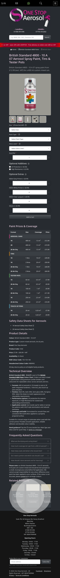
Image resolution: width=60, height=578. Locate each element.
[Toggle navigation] (55, 3)
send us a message (35, 430)
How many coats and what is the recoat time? (26, 451)
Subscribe (46, 562)
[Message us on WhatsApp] (28, 3)
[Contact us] (16, 3)
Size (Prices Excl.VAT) (18, 125)
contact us (24, 476)
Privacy (11, 575)
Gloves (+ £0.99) (14, 206)
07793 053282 (41, 32)
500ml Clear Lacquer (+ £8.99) (19, 197)
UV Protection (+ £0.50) (19, 167)
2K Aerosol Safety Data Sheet (22, 329)
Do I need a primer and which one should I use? (27, 456)
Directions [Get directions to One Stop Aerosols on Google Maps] (47, 571)
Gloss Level (15, 144)
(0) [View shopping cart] (3, 3)
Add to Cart (30, 217)
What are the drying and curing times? (24, 441)
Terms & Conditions (22, 575)
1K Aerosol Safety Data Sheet (22, 326)
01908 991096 (19, 32)
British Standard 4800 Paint (28, 49)
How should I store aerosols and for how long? (27, 460)
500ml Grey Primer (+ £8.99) (18, 179)
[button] (12, 119)
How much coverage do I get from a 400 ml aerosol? (29, 446)
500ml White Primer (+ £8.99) (19, 188)
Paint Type (14, 134)
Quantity (12, 153)
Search (47, 37)
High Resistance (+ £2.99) (20, 169)
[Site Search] (26, 37)
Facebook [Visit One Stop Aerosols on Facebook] (39, 571)
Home (13, 49)
